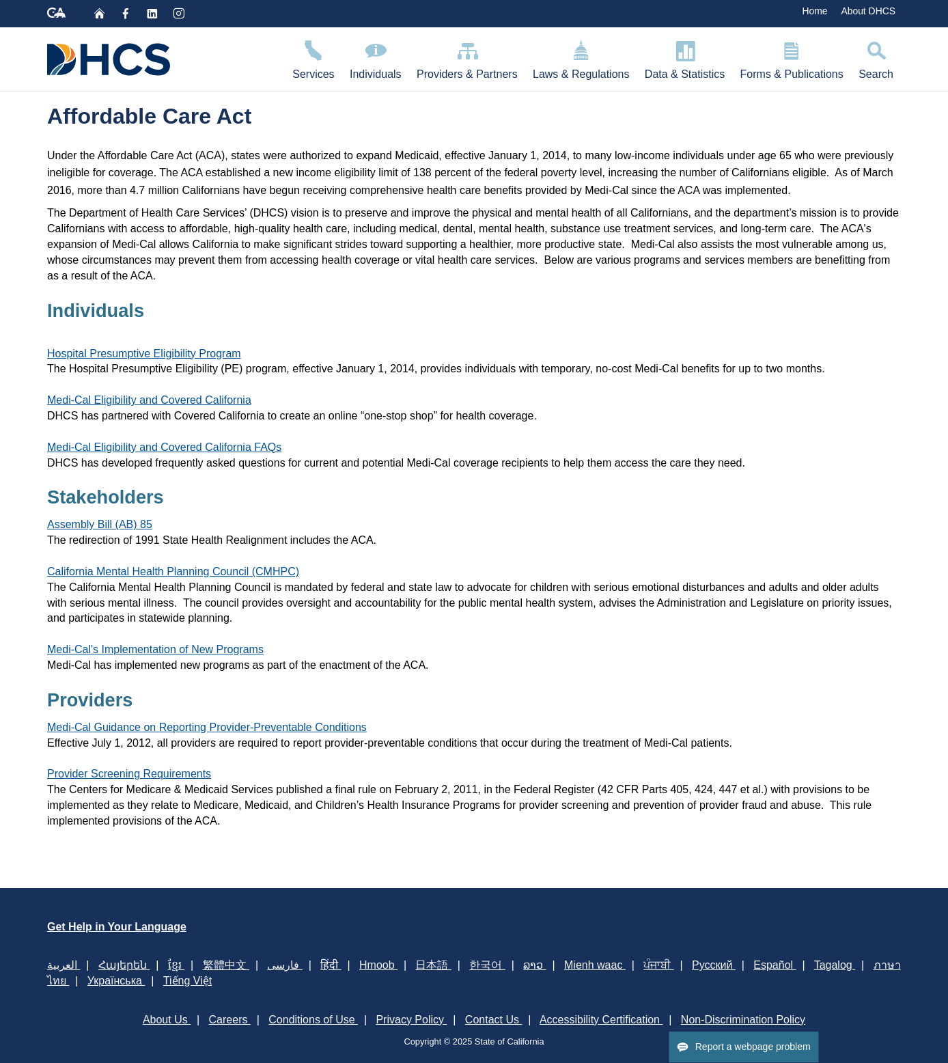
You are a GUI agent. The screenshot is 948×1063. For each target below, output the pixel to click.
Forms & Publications (791, 58)
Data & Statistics (685, 58)
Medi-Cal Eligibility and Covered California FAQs (164, 447)
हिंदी (330, 965)
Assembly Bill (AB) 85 (99, 524)
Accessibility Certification (601, 1019)
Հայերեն (124, 965)
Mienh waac (595, 965)
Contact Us (493, 1019)
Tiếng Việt (187, 980)
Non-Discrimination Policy (743, 1019)
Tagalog (835, 965)
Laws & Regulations (581, 58)
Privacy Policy (411, 1019)
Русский (714, 965)
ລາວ (534, 965)
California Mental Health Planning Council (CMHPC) (173, 571)
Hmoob (378, 965)
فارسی (284, 965)
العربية (63, 965)
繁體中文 (226, 965)
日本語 (433, 965)
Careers (230, 1019)
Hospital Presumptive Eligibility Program (144, 353)
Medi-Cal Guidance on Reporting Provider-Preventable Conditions (207, 727)
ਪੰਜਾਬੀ (658, 965)
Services (313, 58)
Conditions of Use (313, 1019)
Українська (116, 980)
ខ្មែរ (176, 965)
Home (814, 10)
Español (774, 965)
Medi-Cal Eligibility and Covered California (149, 400)
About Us (167, 1019)
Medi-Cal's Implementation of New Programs (155, 649)
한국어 (487, 965)
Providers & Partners (467, 58)
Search (876, 58)
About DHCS (868, 10)
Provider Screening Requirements (129, 773)
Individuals (375, 58)
